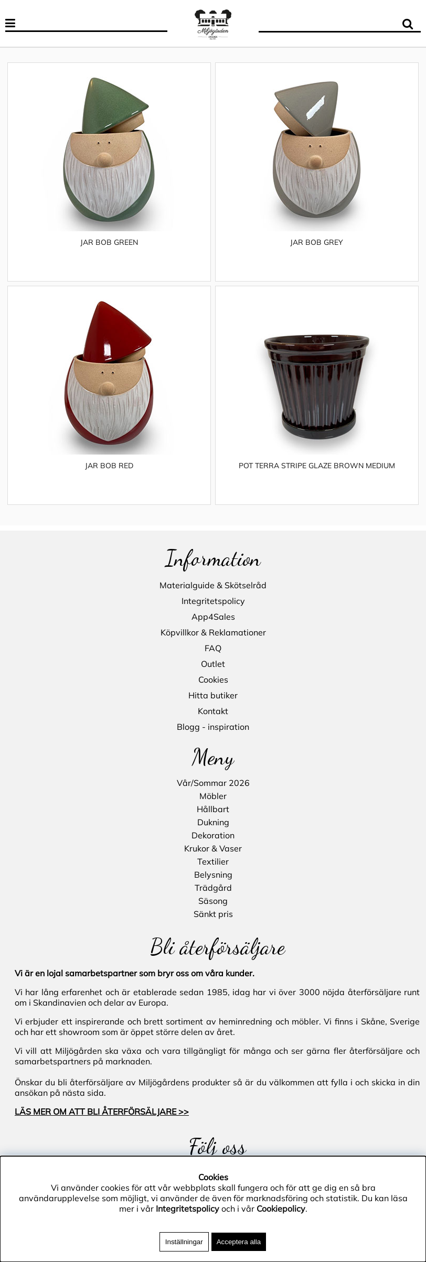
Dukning (213, 822)
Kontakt (213, 711)
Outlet (213, 664)
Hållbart (213, 809)
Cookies (213, 679)
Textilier (213, 861)
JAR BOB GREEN (109, 242)
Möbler (213, 796)
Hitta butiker (213, 695)
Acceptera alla (239, 1242)
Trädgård (213, 887)
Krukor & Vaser (213, 848)
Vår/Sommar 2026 (213, 783)
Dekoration (213, 835)
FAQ (213, 648)
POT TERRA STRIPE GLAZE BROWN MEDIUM (317, 465)
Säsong (213, 901)
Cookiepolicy (281, 1208)
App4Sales (213, 616)
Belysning (213, 874)
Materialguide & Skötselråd (213, 585)
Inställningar (184, 1242)
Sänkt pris (213, 914)
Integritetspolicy (213, 601)
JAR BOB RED (109, 465)
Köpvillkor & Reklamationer (213, 632)
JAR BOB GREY (316, 242)
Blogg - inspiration (213, 726)
